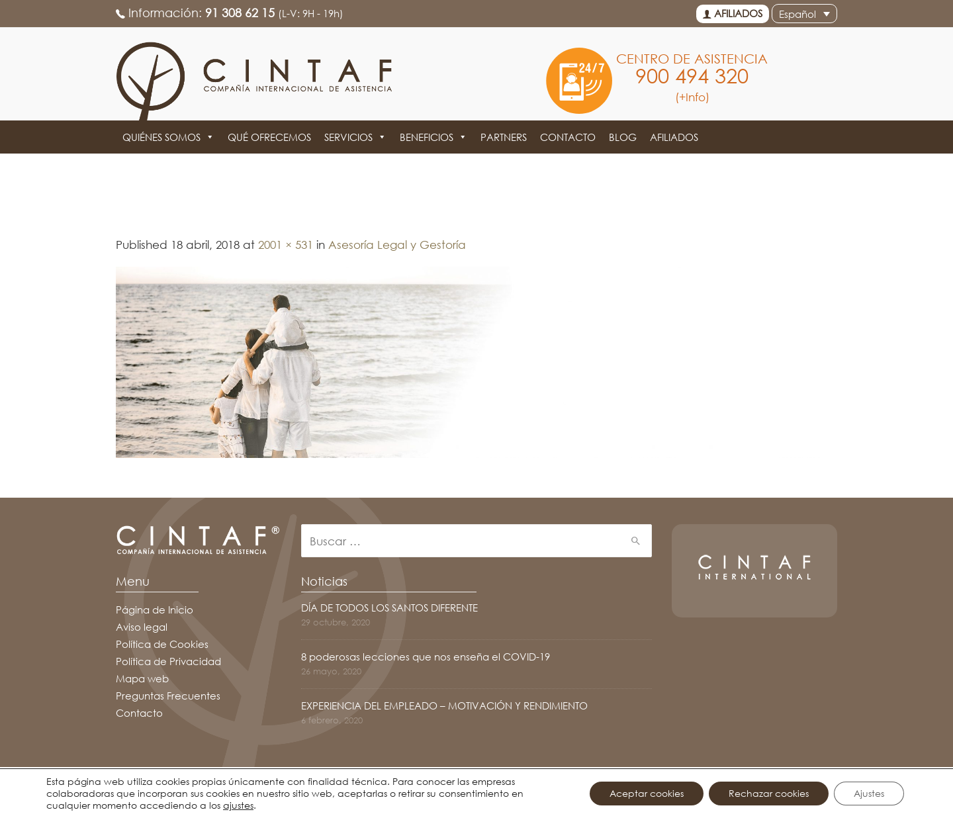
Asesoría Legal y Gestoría (397, 244)
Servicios (355, 137)
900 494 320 (692, 75)
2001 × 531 (285, 244)
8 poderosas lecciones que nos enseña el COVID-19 (425, 656)
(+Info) (692, 97)
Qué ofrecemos (269, 137)
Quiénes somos (168, 137)
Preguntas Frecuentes (168, 696)
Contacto (568, 137)
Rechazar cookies (769, 793)
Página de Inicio (154, 609)
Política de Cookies (162, 644)
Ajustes (869, 793)
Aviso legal (141, 627)
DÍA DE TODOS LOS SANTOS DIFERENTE (389, 608)
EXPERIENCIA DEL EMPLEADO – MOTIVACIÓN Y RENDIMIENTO (444, 705)
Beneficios (433, 137)
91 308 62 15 (240, 12)
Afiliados (732, 14)
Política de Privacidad (168, 661)
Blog (623, 137)
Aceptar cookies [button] (647, 793)
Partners (503, 137)
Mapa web (142, 678)
